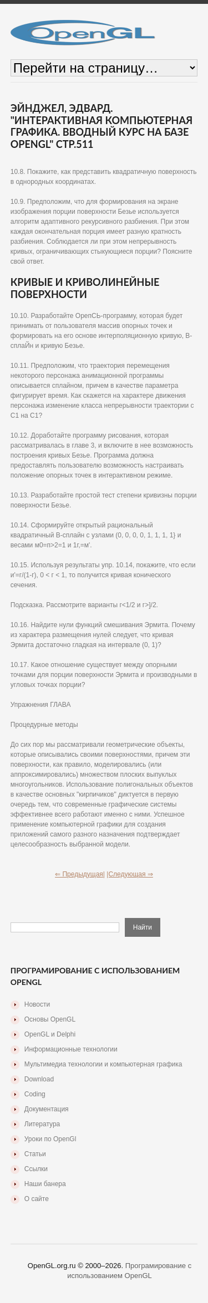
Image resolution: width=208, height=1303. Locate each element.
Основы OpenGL (49, 1019)
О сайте (36, 1199)
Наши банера (45, 1184)
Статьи (35, 1154)
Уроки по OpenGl (50, 1139)
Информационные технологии (71, 1049)
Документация (46, 1109)
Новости (37, 1004)
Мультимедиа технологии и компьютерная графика (103, 1064)
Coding (34, 1094)
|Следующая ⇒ (129, 874)
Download (39, 1079)
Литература (42, 1124)
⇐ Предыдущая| (80, 874)
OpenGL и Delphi (49, 1034)
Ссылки (36, 1169)
